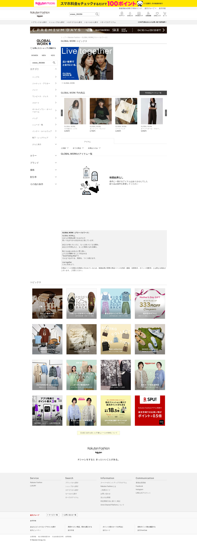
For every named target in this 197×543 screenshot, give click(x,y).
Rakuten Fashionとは (108, 486)
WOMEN (34, 55)
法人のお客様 (105, 497)
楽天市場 (162, 8)
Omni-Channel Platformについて (112, 505)
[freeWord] (43, 63)
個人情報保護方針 (44, 537)
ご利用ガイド (105, 490)
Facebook (139, 486)
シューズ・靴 (44, 124)
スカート (44, 103)
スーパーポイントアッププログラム (114, 483)
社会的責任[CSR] (57, 537)
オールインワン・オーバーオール (44, 110)
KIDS (53, 55)
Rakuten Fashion (74, 37)
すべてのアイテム (72, 497)
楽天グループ (149, 8)
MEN (44, 55)
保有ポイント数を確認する (146, 527)
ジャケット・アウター (44, 83)
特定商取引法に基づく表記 (110, 501)
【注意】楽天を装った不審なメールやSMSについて (99, 433)
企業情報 (33, 537)
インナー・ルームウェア (44, 131)
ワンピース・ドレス (44, 96)
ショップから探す (72, 486)
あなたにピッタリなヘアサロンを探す (43, 527)
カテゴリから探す (72, 490)
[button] (75, 117)
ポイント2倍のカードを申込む (113, 527)
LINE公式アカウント (143, 493)
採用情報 (68, 537)
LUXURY (33, 486)
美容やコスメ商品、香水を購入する (80, 527)
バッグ (44, 118)
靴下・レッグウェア (44, 137)
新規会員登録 (141, 483)
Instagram (139, 489)
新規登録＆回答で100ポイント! (130, 8)
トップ (63, 37)
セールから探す (71, 494)
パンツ (44, 90)
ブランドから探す (72, 483)
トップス (44, 77)
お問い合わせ (105, 494)
